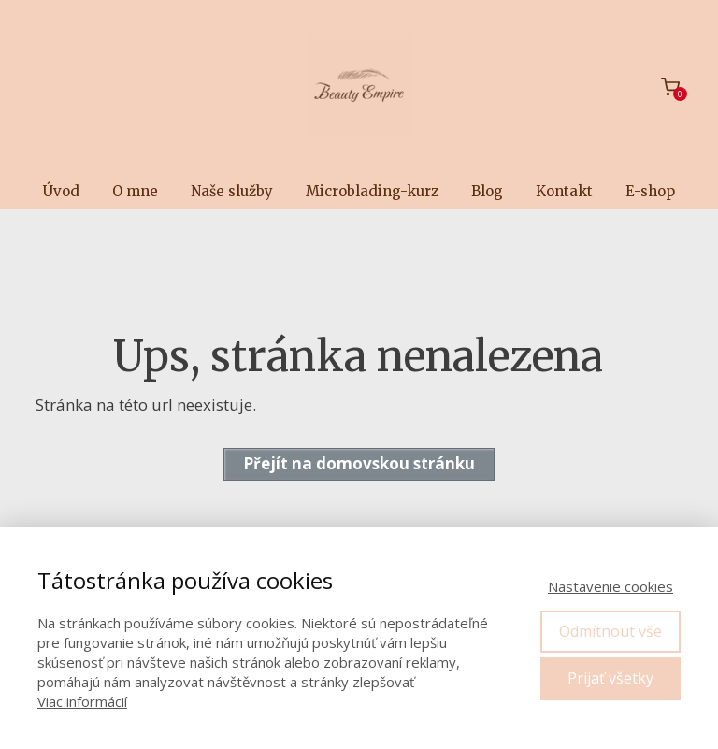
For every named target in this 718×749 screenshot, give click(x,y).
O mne (135, 191)
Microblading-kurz (372, 191)
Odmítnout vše (610, 631)
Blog (487, 191)
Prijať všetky (610, 678)
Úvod (61, 191)
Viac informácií (82, 701)
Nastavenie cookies (610, 586)
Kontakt (564, 191)
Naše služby (232, 191)
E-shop (650, 191)
